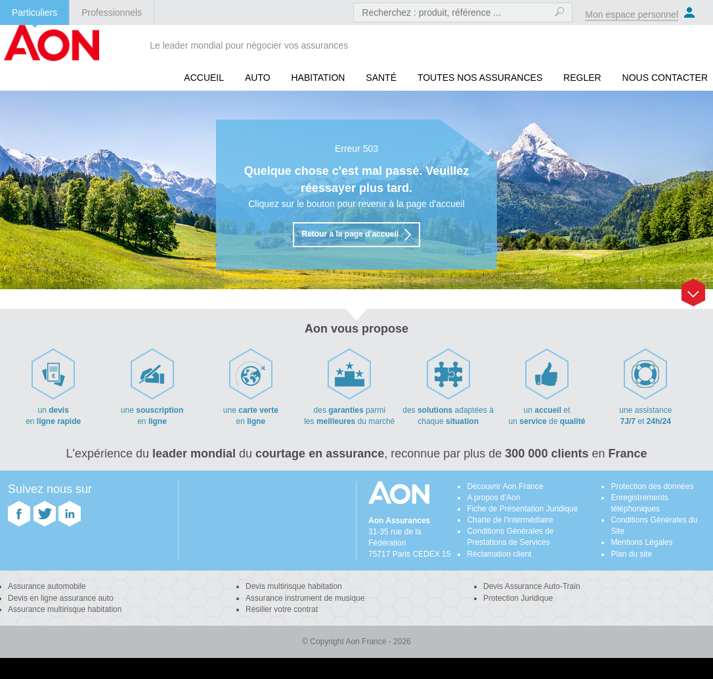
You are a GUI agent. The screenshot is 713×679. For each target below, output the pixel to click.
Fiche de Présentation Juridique (522, 508)
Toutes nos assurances (480, 77)
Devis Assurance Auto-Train (531, 586)
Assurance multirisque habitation (64, 609)
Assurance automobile (47, 586)
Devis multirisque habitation (294, 586)
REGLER (582, 77)
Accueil (204, 77)
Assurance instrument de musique (305, 598)
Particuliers (34, 12)
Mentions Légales (641, 542)
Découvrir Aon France (505, 486)
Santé (381, 77)
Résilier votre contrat (282, 609)
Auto (257, 77)
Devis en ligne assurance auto (61, 598)
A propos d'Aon (493, 497)
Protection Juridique (518, 598)
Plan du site (631, 554)
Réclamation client (499, 554)
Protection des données (652, 486)
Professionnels (111, 12)
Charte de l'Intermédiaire (510, 520)
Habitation (318, 77)
